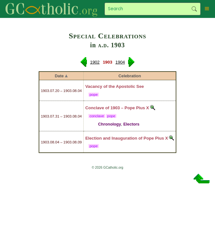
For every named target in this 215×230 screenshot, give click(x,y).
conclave (96, 116)
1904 (120, 62)
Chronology (109, 124)
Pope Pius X (137, 107)
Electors (131, 124)
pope (93, 94)
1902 (95, 62)
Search (194, 9)
